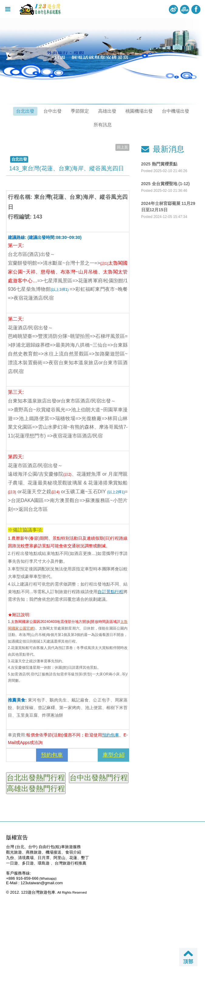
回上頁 (122, 147)
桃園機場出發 (139, 111)
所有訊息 (103, 124)
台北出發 (25, 111)
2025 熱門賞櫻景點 (159, 163)
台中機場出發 (175, 111)
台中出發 (52, 111)
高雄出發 (107, 111)
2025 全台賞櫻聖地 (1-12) (165, 183)
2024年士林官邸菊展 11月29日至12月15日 (168, 206)
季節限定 (80, 111)
